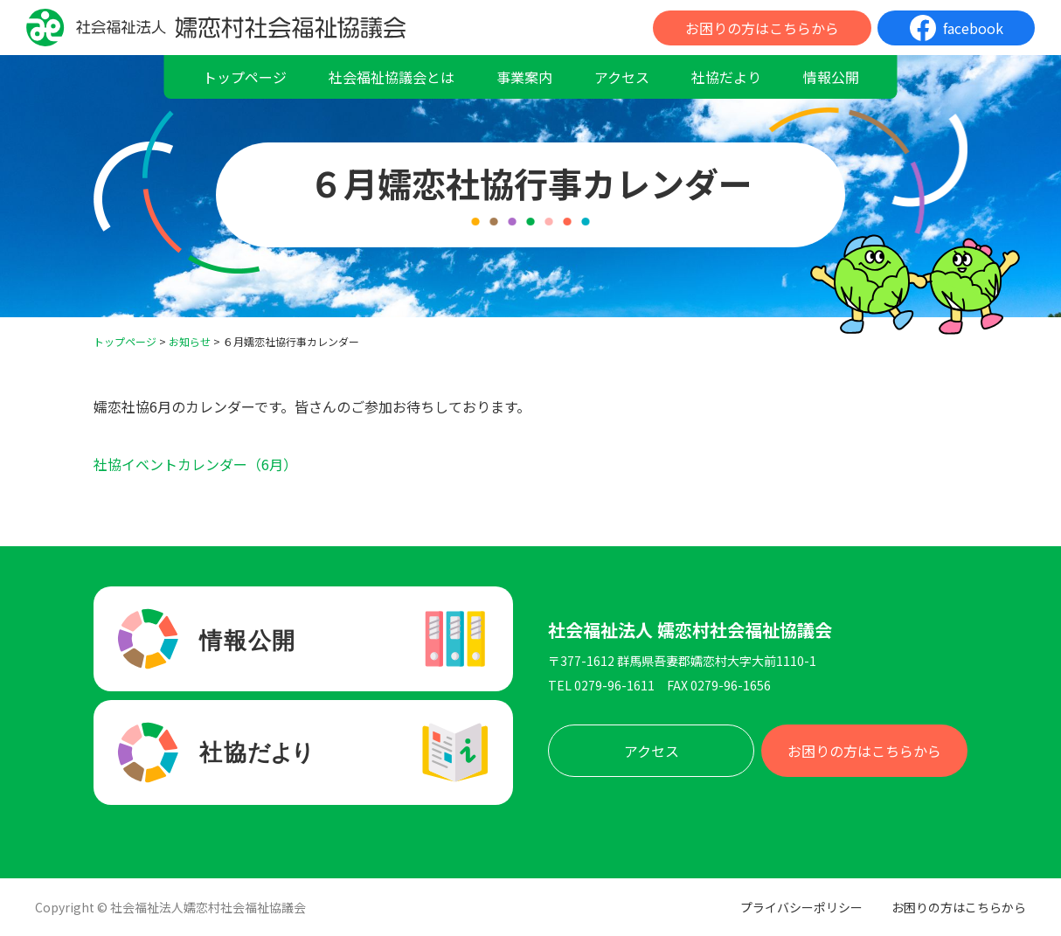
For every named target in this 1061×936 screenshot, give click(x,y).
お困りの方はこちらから (762, 27)
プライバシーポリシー (801, 907)
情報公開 (831, 76)
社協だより (726, 76)
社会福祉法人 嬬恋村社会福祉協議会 (690, 630)
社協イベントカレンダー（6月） (195, 464)
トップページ (245, 76)
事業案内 (524, 76)
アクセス (621, 76)
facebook (973, 27)
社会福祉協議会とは (391, 76)
